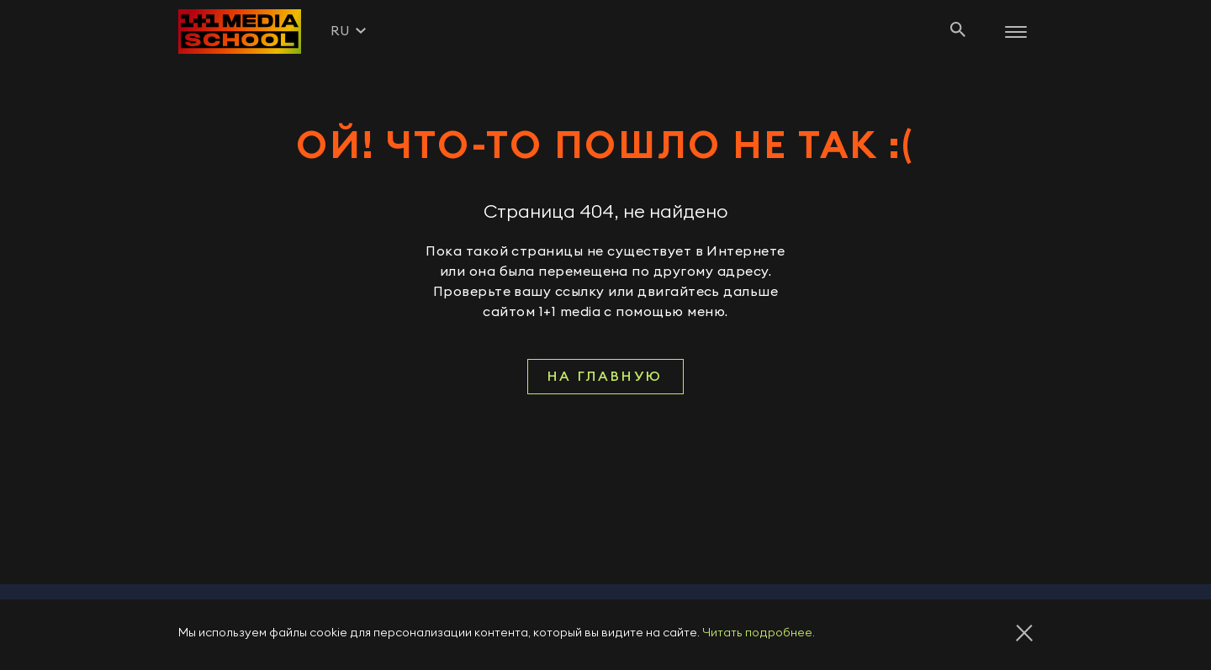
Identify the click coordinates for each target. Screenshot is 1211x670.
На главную (605, 376)
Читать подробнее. (758, 633)
